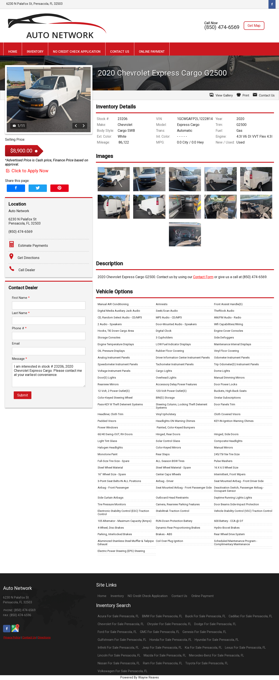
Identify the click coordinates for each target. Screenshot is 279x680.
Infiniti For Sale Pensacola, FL (118, 648)
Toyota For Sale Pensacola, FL (206, 663)
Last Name (21, 313)
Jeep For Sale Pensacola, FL (162, 648)
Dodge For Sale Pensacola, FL (215, 624)
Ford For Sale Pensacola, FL (117, 632)
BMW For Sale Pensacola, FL (162, 616)
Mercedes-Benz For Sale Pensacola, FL (216, 655)
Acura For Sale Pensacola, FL (118, 616)
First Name (21, 298)
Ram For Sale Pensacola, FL (162, 663)
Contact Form (203, 277)
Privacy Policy (11, 637)
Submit (22, 395)
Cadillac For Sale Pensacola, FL (250, 616)
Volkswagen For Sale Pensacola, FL (122, 671)
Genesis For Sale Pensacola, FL (204, 632)
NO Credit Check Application (148, 596)
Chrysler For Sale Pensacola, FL (169, 624)
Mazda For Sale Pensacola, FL (165, 655)
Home (102, 596)
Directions (44, 637)
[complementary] (266, 667)
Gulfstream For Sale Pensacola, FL (122, 640)
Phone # (19, 328)
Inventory (117, 596)
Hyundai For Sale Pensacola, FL (217, 640)
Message (19, 359)
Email (16, 343)
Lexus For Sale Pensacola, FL (245, 648)
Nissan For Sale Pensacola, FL (119, 663)
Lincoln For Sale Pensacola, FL (119, 655)
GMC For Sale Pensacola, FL (159, 632)
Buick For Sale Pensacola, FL (205, 616)
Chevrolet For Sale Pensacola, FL (121, 624)
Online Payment (202, 596)
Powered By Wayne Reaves (139, 677)
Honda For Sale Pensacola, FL (171, 640)
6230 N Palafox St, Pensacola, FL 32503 (34, 4)
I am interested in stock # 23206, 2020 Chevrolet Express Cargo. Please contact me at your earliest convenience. (48, 374)
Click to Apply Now (26, 170)
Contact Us (29, 637)
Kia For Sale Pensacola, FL (203, 648)
